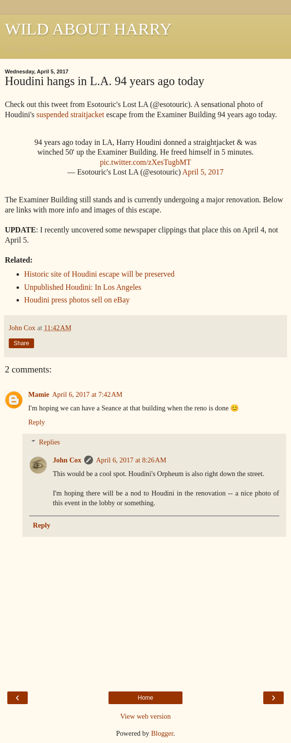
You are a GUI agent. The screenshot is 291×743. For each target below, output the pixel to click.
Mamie (38, 394)
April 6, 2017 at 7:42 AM (87, 394)
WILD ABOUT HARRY (88, 28)
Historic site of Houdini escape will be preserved (99, 274)
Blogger (162, 733)
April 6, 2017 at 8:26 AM (131, 460)
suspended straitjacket (70, 114)
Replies (49, 442)
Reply (36, 422)
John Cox (67, 460)
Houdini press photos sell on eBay (77, 300)
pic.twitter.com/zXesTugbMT (145, 162)
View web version (145, 716)
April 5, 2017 (203, 172)
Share (21, 343)
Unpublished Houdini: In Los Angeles (83, 287)
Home (145, 697)
